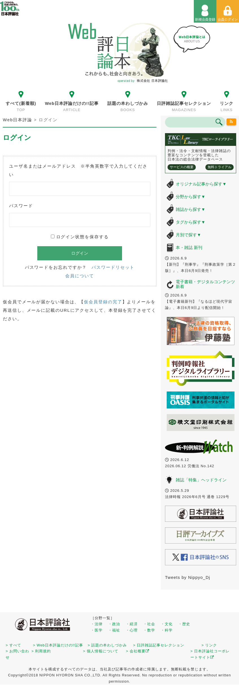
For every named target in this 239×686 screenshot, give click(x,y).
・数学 (149, 630)
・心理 (132, 630)
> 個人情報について (100, 651)
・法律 (97, 624)
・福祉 (114, 630)
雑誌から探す (190, 209)
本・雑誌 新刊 (189, 247)
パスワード (21, 205)
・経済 (132, 624)
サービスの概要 (182, 167)
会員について (79, 275)
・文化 (167, 624)
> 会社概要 (137, 651)
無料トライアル (219, 167)
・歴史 (184, 624)
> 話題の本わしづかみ (107, 645)
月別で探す (188, 234)
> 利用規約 (41, 651)
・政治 (114, 624)
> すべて (13, 645)
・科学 (167, 630)
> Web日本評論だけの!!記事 (58, 645)
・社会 (149, 624)
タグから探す (190, 222)
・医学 (97, 630)
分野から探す (190, 196)
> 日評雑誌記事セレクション (158, 645)
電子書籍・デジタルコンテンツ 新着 (205, 284)
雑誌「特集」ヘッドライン (201, 479)
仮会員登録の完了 (103, 301)
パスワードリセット (113, 267)
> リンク (209, 645)
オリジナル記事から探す (201, 183)
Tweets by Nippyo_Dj (187, 577)
